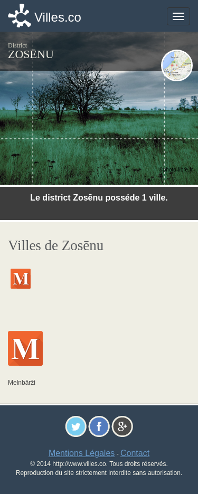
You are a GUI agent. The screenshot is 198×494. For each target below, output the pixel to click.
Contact (134, 453)
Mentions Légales (82, 453)
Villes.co (57, 17)
